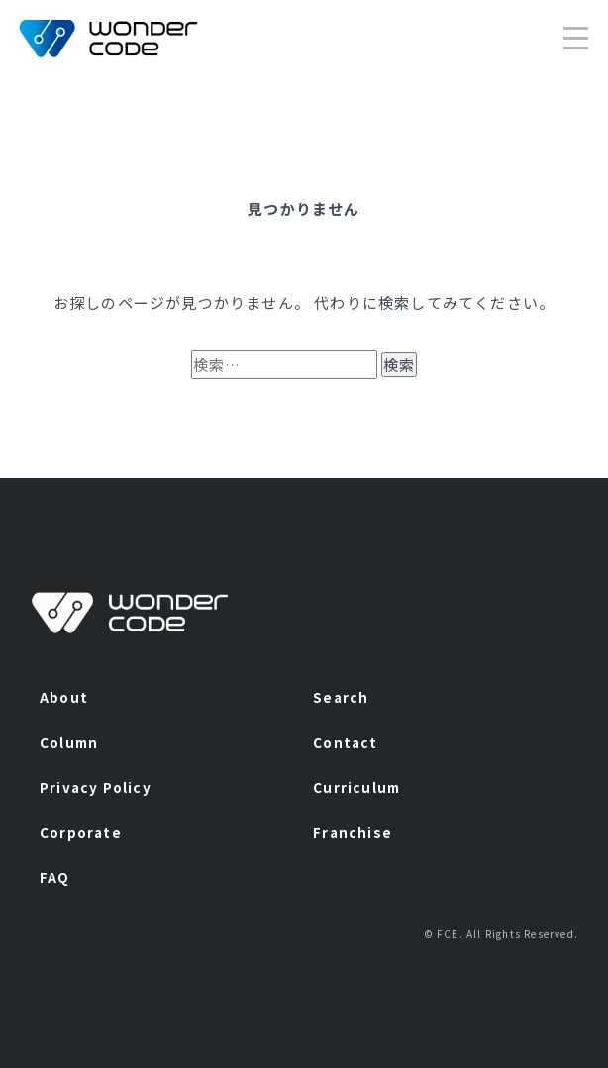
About (64, 697)
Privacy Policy (96, 787)
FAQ (55, 877)
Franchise (352, 832)
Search (340, 697)
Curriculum (356, 787)
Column (69, 742)
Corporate (81, 832)
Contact (345, 742)
